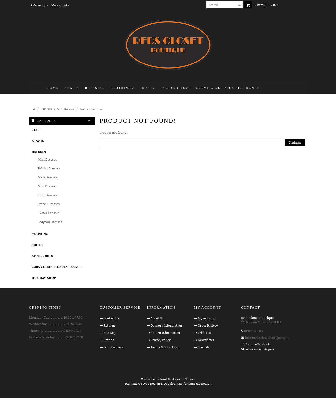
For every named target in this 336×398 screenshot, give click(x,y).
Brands (109, 340)
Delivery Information (166, 325)
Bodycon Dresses (50, 222)
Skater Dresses (48, 213)
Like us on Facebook (256, 344)
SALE (35, 130)
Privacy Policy (161, 340)
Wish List (204, 332)
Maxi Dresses (47, 177)
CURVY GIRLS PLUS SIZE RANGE (56, 266)
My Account (206, 318)
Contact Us (111, 318)
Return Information (165, 332)
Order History (208, 325)
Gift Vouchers (113, 347)
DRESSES (46, 109)
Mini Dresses (47, 159)
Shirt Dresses (47, 195)
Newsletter (206, 340)
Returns (109, 325)
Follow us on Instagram (259, 348)
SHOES (37, 244)
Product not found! (91, 109)
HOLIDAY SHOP (44, 277)
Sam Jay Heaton (200, 383)
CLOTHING (40, 234)
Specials (203, 347)
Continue (295, 142)
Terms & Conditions (165, 347)
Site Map (110, 332)
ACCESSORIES (42, 255)
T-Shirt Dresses (49, 168)
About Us (157, 318)
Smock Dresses (49, 204)
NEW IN (38, 140)
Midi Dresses (65, 109)
